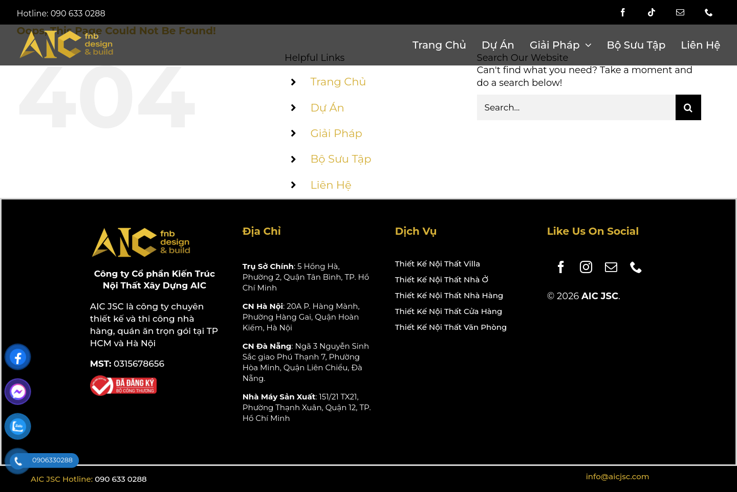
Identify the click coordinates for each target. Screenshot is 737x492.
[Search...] (576, 107)
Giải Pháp (336, 133)
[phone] (709, 12)
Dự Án (327, 107)
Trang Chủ (338, 81)
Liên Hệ (330, 184)
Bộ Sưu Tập (340, 158)
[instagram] (582, 267)
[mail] (680, 12)
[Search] (688, 107)
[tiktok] (651, 12)
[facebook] (623, 12)
